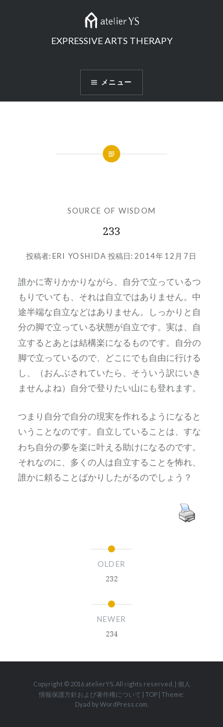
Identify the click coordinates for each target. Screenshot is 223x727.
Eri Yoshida (79, 256)
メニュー (116, 82)
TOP (151, 694)
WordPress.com (124, 704)
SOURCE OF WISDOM (111, 210)
